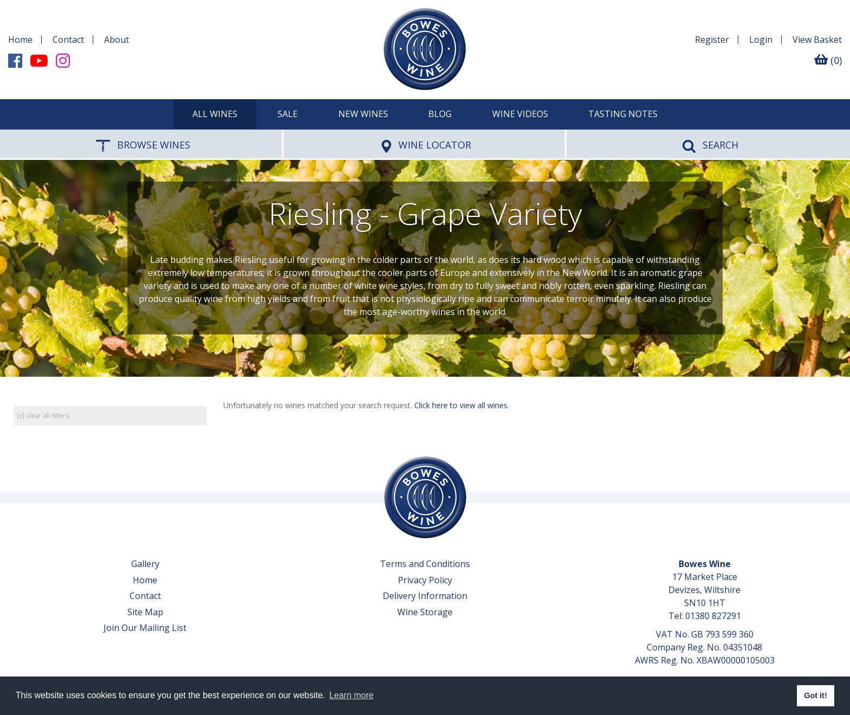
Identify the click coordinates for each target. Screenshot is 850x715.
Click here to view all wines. (461, 405)
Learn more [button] (351, 695)
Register (712, 40)
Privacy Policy (425, 580)
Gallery (145, 564)
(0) (828, 60)
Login (760, 40)
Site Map (145, 612)
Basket (817, 40)
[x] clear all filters (43, 415)
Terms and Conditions (425, 564)
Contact (68, 40)
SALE (288, 113)
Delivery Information (425, 596)
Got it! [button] (815, 695)
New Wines (363, 113)
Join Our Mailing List (145, 628)
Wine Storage (425, 612)
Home (20, 40)
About (116, 40)
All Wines (214, 113)
